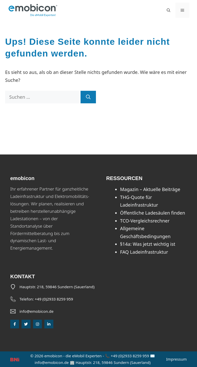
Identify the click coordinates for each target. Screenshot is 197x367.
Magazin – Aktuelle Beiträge (150, 189)
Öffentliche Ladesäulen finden (152, 213)
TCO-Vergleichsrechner (145, 221)
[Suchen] (88, 97)
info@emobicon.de (36, 311)
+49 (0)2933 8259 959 (54, 299)
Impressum (176, 359)
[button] (168, 10)
